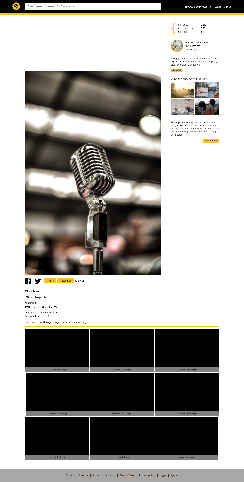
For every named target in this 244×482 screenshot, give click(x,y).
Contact (70, 475)
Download (66, 280)
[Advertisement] (93, 44)
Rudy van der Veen (197, 42)
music (33, 322)
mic (27, 322)
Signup (227, 6)
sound (41, 322)
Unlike (50, 280)
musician (74, 322)
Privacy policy (147, 475)
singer (49, 322)
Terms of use (127, 475)
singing (57, 322)
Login (217, 6)
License (83, 475)
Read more (211, 140)
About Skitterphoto (103, 475)
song (83, 322)
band (65, 322)
